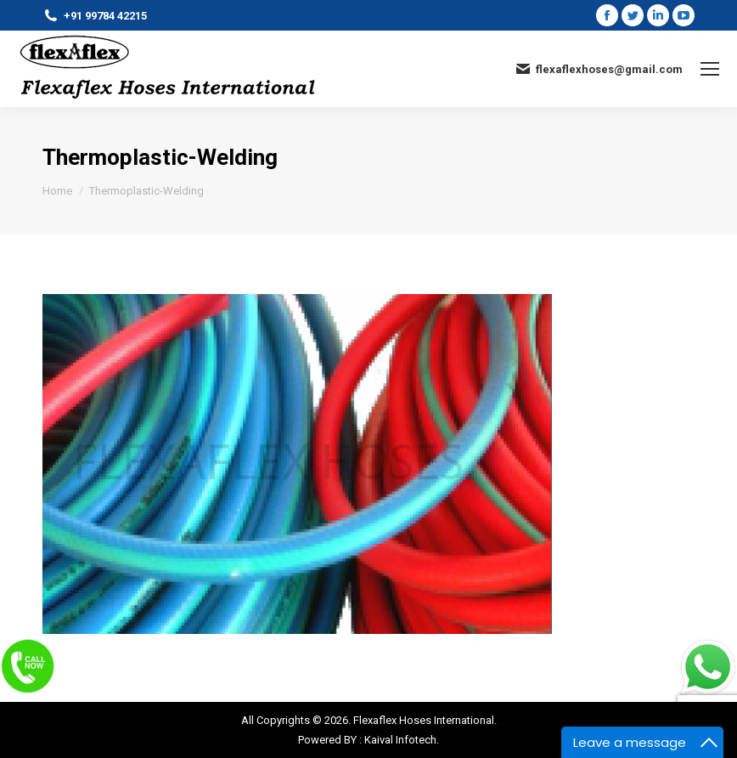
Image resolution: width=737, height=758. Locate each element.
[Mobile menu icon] (710, 69)
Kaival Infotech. (401, 739)
